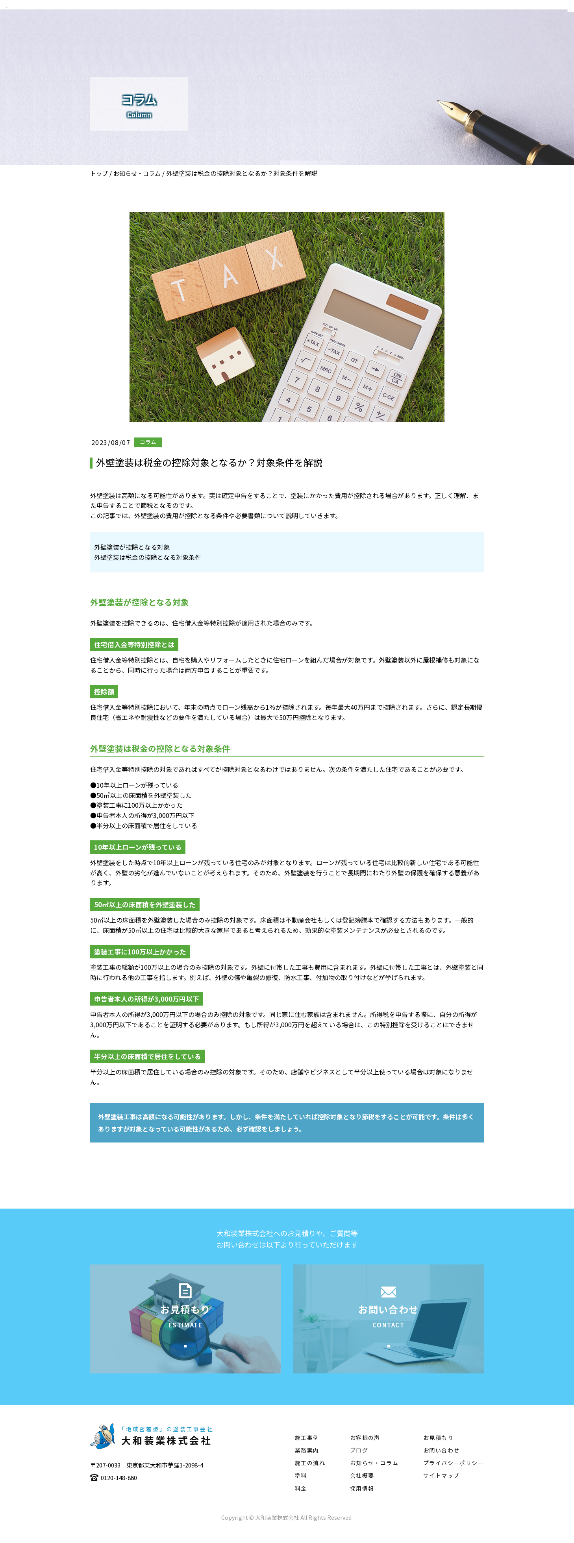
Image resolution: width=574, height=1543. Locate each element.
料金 (301, 1500)
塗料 (470, 30)
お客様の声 (365, 1450)
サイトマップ (441, 1487)
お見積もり (438, 1450)
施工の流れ (433, 30)
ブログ (359, 1462)
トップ (99, 173)
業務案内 (349, 30)
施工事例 (389, 30)
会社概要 (309, 30)
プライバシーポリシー (453, 1475)
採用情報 (362, 1500)
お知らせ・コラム (137, 173)
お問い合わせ (441, 1462)
